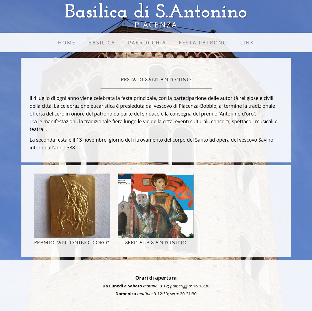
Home (67, 42)
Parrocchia (147, 42)
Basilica (101, 42)
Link (247, 42)
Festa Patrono (203, 42)
